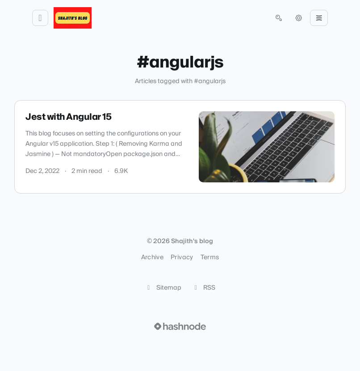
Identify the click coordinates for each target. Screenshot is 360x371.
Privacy (182, 257)
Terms (210, 257)
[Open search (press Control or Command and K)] (279, 18)
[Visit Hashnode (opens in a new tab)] (180, 326)
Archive (152, 257)
